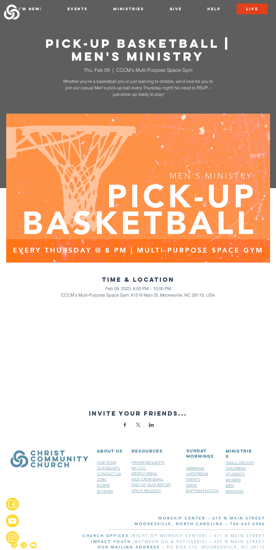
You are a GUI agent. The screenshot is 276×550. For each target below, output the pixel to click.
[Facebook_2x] (12, 504)
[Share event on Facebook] (124, 425)
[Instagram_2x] (12, 538)
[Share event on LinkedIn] (151, 425)
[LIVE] (252, 9)
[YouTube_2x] (12, 521)
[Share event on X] (138, 425)
